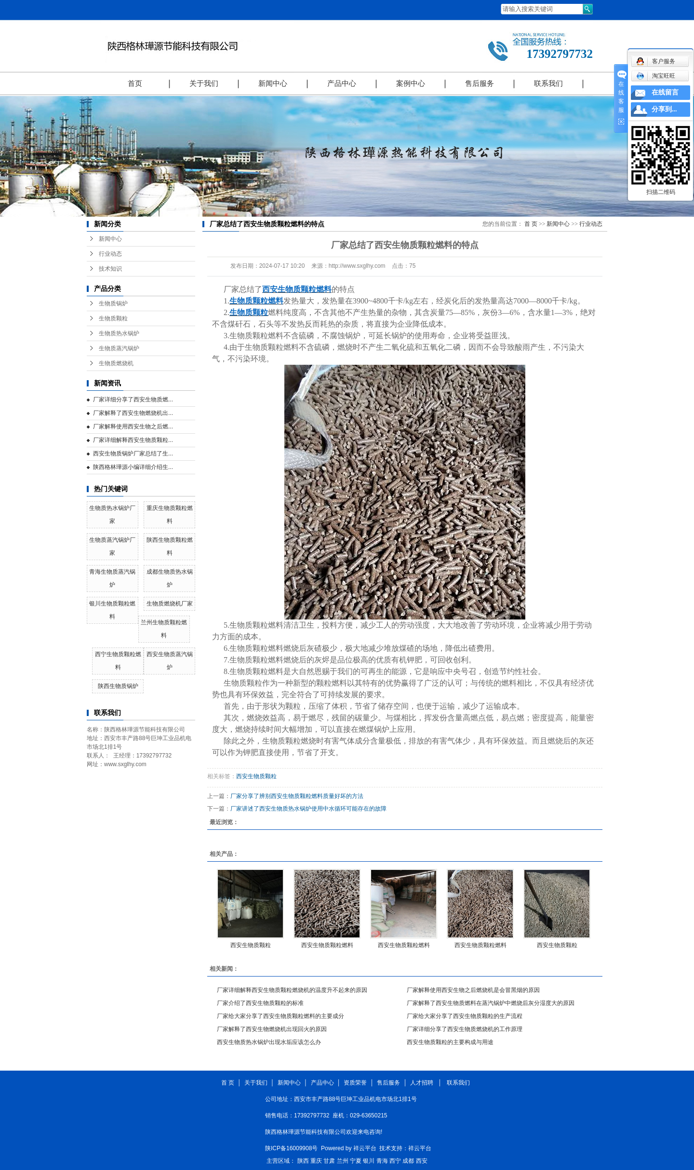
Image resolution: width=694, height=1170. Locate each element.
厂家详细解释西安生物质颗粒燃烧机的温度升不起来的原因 (292, 990)
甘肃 (329, 1160)
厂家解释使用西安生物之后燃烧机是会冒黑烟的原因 (473, 990)
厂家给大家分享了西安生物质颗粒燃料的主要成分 (280, 1016)
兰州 (342, 1160)
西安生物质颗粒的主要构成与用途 (450, 1042)
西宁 (395, 1160)
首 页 (530, 223)
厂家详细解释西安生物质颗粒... (133, 440)
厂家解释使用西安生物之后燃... (133, 426)
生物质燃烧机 (116, 363)
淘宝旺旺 (655, 76)
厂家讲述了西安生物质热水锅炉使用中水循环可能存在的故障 (308, 808)
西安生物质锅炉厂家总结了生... (133, 453)
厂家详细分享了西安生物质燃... (133, 399)
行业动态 (110, 253)
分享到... (664, 109)
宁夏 (355, 1160)
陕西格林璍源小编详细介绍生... (133, 467)
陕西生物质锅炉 (118, 686)
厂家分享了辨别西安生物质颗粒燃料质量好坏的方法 (296, 796)
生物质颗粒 (113, 318)
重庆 (316, 1160)
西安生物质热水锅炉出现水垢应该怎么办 (269, 1042)
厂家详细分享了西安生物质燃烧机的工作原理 (464, 1029)
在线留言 (665, 92)
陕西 (303, 1160)
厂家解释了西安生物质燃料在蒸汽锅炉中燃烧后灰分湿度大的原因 (490, 1003)
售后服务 (479, 83)
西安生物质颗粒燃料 (327, 945)
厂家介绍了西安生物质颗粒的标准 (260, 1003)
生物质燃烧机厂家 (170, 603)
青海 (382, 1160)
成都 (408, 1160)
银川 (368, 1160)
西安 (421, 1160)
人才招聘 (423, 1082)
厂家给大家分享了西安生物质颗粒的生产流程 (464, 1016)
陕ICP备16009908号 (291, 1148)
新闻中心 (272, 83)
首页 (135, 83)
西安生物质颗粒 (256, 776)
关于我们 (203, 83)
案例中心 (410, 83)
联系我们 (548, 83)
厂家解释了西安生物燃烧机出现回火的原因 (272, 1029)
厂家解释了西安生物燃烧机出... (133, 413)
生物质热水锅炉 (119, 333)
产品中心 (341, 83)
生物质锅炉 (113, 303)
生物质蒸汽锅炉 (119, 348)
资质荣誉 (355, 1082)
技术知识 (110, 268)
